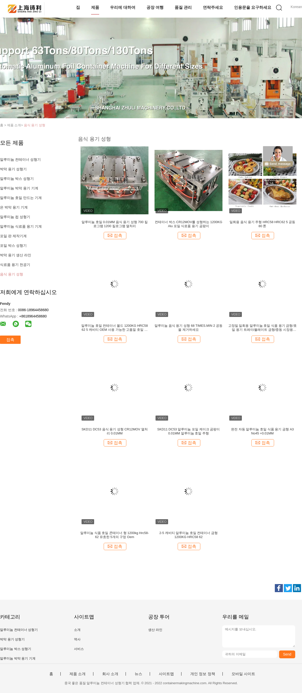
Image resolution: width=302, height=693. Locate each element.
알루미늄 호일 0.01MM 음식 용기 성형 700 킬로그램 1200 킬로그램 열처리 (115, 224)
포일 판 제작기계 (13, 236)
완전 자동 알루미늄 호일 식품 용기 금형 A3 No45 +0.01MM (262, 431)
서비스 (79, 649)
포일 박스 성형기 (13, 245)
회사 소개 (110, 674)
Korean (296, 7)
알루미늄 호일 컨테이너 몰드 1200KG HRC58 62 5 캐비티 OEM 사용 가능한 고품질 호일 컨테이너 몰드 (114, 328)
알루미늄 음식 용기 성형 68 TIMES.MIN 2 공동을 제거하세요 (188, 328)
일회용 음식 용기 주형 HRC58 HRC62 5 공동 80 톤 (262, 224)
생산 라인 (155, 630)
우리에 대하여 (122, 7)
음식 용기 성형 (34, 125)
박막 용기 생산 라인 (15, 255)
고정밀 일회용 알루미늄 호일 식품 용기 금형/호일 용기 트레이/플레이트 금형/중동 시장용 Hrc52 (262, 328)
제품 (95, 7)
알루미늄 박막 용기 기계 (19, 188)
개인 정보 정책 (202, 674)
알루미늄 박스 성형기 (17, 179)
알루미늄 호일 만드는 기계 (21, 198)
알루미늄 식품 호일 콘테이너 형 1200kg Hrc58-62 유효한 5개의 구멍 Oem (114, 535)
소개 (77, 630)
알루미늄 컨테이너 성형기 (20, 159)
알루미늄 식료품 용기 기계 (21, 226)
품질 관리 (183, 7)
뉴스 (138, 674)
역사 (77, 639)
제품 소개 (77, 674)
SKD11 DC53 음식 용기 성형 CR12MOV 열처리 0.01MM (115, 431)
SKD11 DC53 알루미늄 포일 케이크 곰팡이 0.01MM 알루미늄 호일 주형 (188, 431)
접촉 (10, 340)
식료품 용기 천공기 (15, 265)
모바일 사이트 (243, 674)
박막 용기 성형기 (13, 169)
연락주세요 (213, 7)
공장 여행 (155, 7)
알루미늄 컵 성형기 (15, 217)
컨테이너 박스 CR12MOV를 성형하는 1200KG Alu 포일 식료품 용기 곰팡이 (188, 224)
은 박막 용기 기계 (14, 207)
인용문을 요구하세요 (252, 7)
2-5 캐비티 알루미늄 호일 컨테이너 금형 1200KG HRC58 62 (188, 535)
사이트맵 (166, 674)
